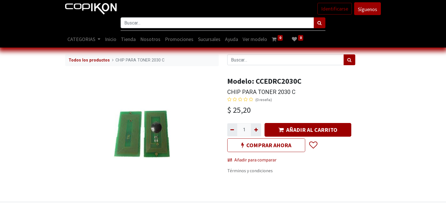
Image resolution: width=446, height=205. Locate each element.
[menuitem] (111, 39)
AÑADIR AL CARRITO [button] (307, 129)
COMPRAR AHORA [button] (266, 145)
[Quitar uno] (232, 129)
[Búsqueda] (319, 22)
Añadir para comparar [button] (252, 160)
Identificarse (334, 8)
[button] (313, 145)
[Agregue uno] (256, 129)
